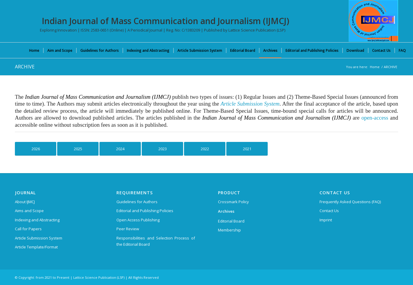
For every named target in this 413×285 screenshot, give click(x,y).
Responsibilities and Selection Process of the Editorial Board (155, 241)
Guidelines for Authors (137, 201)
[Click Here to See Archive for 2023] (162, 149)
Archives (226, 211)
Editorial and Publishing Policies (144, 210)
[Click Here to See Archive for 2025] (78, 149)
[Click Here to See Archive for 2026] (35, 149)
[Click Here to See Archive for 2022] (204, 149)
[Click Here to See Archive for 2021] (247, 149)
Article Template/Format (36, 247)
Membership (229, 230)
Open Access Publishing (138, 220)
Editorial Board (231, 221)
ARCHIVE (25, 66)
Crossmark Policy (233, 201)
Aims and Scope (29, 210)
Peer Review (127, 228)
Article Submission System (38, 238)
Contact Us (329, 210)
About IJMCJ (25, 201)
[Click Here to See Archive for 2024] (120, 149)
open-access (374, 118)
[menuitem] (34, 50)
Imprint (326, 220)
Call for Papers (28, 228)
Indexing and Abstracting (37, 220)
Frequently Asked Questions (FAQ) (350, 201)
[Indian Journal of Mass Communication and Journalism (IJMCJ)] (373, 21)
